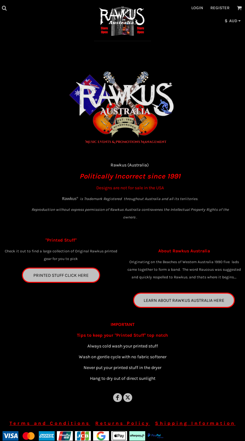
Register (219, 7)
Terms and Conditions (50, 423)
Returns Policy (122, 423)
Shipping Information (195, 423)
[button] (4, 7)
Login (197, 7)
